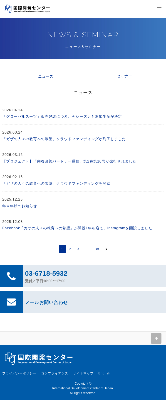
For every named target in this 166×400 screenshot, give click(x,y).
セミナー (124, 76)
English (104, 373)
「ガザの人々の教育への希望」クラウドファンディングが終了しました (64, 139)
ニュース (46, 76)
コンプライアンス (54, 373)
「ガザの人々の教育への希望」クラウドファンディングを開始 (56, 183)
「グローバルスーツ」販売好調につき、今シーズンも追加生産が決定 (62, 116)
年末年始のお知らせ (19, 206)
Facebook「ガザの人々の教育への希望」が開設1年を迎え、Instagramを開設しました (77, 228)
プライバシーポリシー (19, 373)
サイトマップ (83, 373)
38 (97, 249)
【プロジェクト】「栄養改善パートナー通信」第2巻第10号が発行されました (69, 161)
